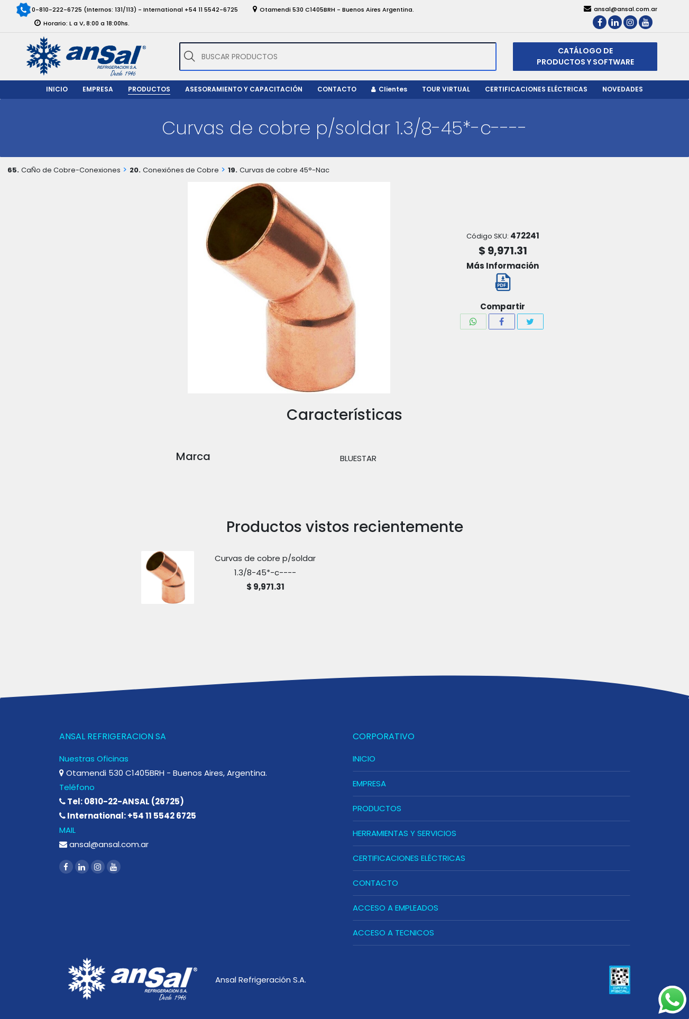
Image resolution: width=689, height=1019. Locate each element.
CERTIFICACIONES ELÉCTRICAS (409, 858)
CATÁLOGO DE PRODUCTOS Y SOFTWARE (585, 56)
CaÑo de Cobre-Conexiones (71, 170)
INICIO (364, 758)
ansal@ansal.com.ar (104, 844)
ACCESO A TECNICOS (393, 932)
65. (13, 170)
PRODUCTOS (377, 808)
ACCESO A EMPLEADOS (395, 907)
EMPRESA (369, 783)
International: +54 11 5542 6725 (127, 815)
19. (232, 170)
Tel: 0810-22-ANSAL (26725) (121, 801)
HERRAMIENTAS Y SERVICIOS (404, 833)
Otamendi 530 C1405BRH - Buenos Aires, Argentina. (163, 772)
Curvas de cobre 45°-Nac (284, 170)
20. (135, 170)
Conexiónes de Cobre (181, 170)
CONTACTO (375, 882)
